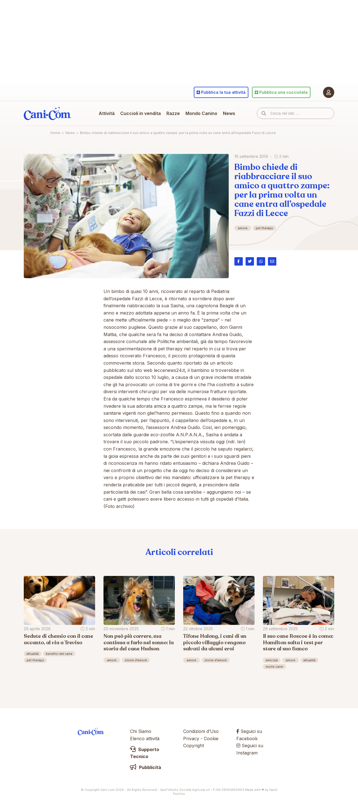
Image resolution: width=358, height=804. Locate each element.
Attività (107, 113)
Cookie (211, 738)
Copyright (193, 745)
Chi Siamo (140, 731)
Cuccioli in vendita (140, 113)
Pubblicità (145, 767)
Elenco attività (144, 738)
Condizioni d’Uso (201, 731)
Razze (173, 113)
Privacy (191, 738)
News (229, 113)
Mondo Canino (201, 113)
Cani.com (47, 113)
